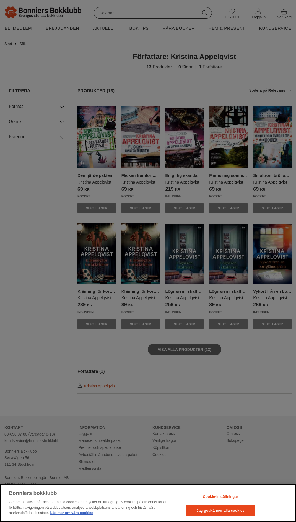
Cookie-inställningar (220, 497)
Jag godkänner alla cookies (221, 510)
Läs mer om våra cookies (71, 513)
